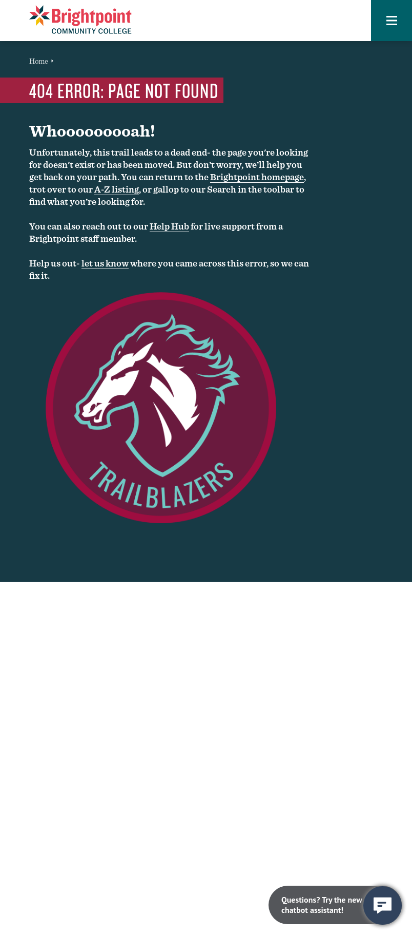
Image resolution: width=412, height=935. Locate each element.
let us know (105, 263)
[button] (391, 20)
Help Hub (169, 226)
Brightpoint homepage (257, 176)
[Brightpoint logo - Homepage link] (80, 19)
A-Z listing (116, 189)
